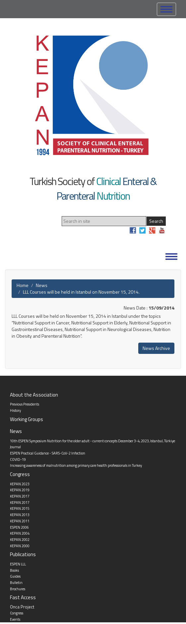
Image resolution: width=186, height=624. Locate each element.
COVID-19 (18, 459)
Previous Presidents (24, 404)
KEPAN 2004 (20, 533)
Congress (16, 613)
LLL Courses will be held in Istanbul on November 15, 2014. (81, 291)
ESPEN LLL (18, 564)
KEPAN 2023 (20, 484)
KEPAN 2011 (20, 521)
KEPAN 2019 (20, 490)
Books (14, 570)
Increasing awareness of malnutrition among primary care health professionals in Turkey (76, 465)
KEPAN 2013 (20, 514)
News (41, 285)
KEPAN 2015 (20, 508)
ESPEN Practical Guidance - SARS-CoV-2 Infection (47, 453)
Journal (15, 447)
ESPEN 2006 (19, 527)
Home (23, 285)
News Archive (156, 348)
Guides (15, 576)
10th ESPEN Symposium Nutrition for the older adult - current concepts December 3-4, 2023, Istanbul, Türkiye (92, 441)
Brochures (17, 589)
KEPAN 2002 (20, 539)
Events (15, 619)
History (15, 410)
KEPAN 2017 (20, 496)
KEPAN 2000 (20, 546)
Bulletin (16, 582)
